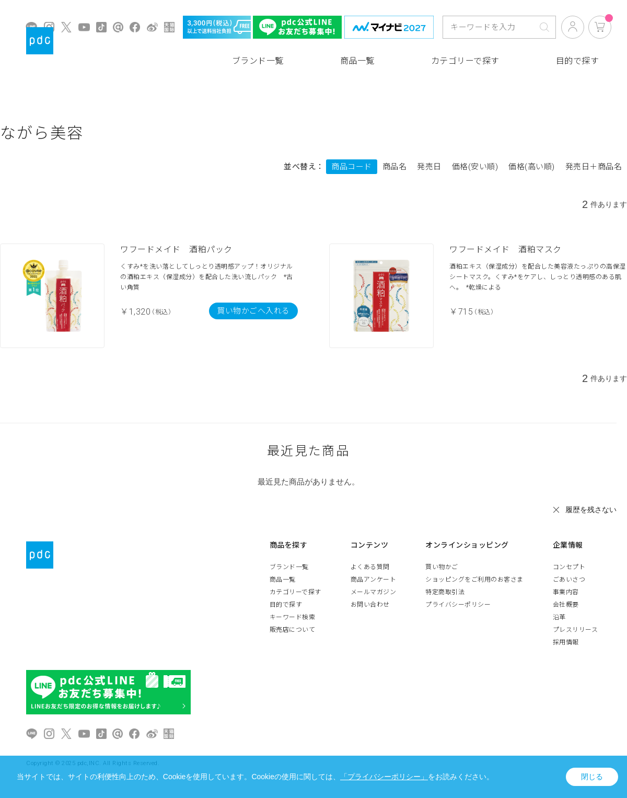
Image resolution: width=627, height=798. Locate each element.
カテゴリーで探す (465, 61)
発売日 (429, 166)
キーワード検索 (293, 617)
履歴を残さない (591, 509)
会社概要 (566, 604)
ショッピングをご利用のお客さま (474, 579)
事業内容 (566, 592)
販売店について (293, 629)
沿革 (559, 617)
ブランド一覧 (258, 61)
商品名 (394, 166)
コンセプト (569, 567)
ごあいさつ (569, 579)
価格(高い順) (531, 166)
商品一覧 (357, 61)
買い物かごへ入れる (253, 311)
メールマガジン (374, 592)
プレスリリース (575, 629)
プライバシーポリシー (458, 604)
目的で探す (577, 61)
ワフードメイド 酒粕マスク (505, 250)
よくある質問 (370, 567)
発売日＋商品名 (593, 166)
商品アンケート (374, 579)
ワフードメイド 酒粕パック (176, 250)
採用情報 (566, 642)
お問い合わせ (370, 604)
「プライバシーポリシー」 (384, 776)
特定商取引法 (445, 592)
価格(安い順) (475, 166)
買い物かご (441, 567)
